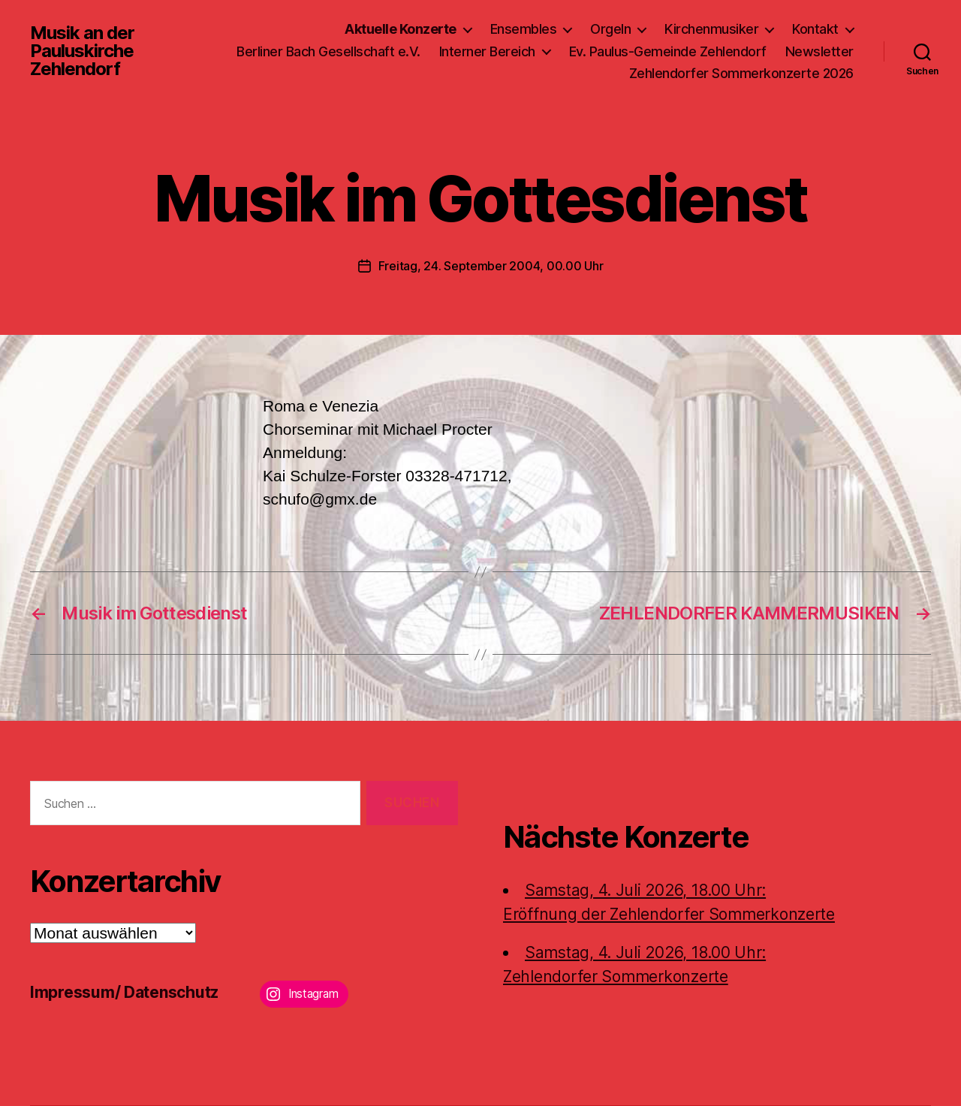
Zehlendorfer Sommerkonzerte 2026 (741, 73)
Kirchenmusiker (711, 29)
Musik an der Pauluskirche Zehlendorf (82, 51)
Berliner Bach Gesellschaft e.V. (328, 51)
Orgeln (610, 29)
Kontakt (815, 29)
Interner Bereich (487, 51)
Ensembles (523, 29)
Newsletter (819, 51)
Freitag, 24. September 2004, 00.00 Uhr (491, 265)
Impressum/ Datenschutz (124, 992)
